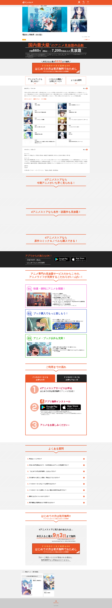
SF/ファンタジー (28, 99)
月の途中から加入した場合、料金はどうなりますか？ (44, 477)
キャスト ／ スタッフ (56, 149)
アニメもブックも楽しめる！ (35, 80)
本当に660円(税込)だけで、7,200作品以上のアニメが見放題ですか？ (49, 465)
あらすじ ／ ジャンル (56, 88)
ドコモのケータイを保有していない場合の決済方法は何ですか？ (47, 490)
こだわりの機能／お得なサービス (56, 80)
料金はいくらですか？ (35, 459)
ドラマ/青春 (43, 99)
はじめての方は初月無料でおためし (56, 68)
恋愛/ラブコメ (36, 99)
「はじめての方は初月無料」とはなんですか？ (42, 471)
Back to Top (56, 601)
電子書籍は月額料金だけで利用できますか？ (42, 502)
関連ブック (87, 39)
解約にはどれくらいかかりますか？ (39, 496)
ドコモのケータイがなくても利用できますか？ (42, 484)
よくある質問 (76, 80)
